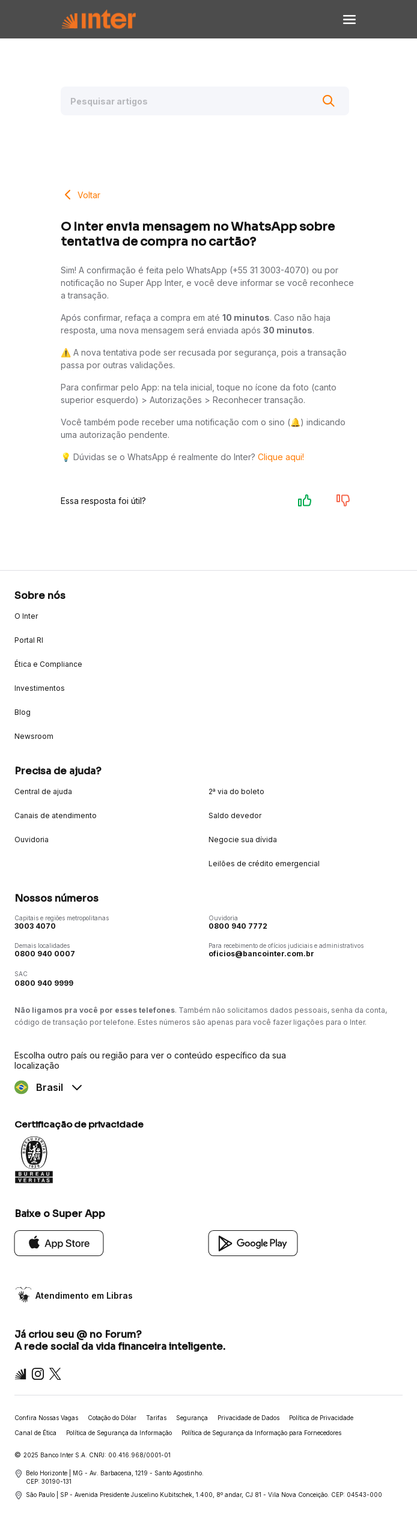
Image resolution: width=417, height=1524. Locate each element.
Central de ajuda (43, 791)
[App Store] (59, 1242)
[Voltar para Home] (98, 19)
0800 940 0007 (44, 953)
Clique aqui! (281, 457)
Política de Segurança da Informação (119, 1432)
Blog (22, 712)
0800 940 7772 (237, 925)
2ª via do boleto (236, 791)
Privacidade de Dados (248, 1417)
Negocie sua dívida (242, 839)
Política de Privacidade (321, 1417)
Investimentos (39, 688)
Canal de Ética (35, 1432)
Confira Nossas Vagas (46, 1417)
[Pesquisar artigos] (205, 101)
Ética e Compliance (48, 664)
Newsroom (33, 736)
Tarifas (156, 1417)
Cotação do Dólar (112, 1417)
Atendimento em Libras (84, 1295)
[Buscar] (328, 101)
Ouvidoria (31, 839)
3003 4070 (35, 925)
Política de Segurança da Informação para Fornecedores (261, 1432)
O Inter (26, 616)
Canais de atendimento (55, 815)
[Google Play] (253, 1242)
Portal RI (28, 640)
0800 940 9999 (43, 983)
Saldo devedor (234, 815)
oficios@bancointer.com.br (261, 953)
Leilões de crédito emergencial (264, 863)
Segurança (192, 1417)
